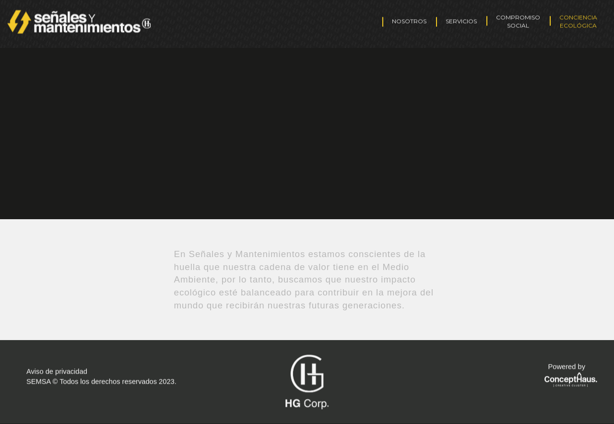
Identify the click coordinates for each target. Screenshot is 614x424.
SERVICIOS (461, 19)
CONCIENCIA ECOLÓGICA (578, 19)
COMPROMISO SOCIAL (518, 19)
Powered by (566, 366)
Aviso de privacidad (56, 371)
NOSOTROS (409, 19)
